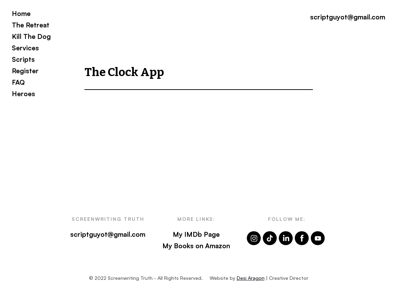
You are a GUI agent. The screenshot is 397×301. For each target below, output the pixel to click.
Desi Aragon (251, 278)
